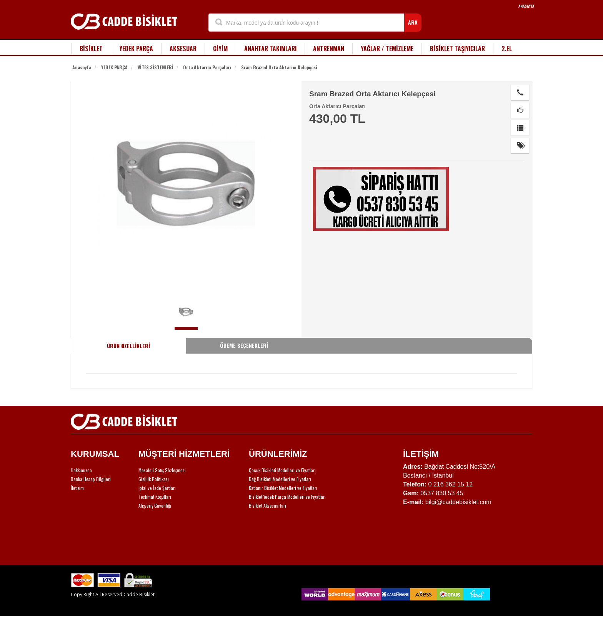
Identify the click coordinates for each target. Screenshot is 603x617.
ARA (413, 22)
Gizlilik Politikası (153, 479)
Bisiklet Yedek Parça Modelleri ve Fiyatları (287, 496)
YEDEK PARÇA (136, 48)
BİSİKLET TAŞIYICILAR (457, 48)
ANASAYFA (526, 6)
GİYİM (220, 48)
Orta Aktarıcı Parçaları (207, 67)
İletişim (77, 488)
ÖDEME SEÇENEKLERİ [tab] (244, 345)
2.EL (506, 48)
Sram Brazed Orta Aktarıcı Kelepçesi (279, 67)
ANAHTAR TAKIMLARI (270, 48)
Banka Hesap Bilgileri (91, 479)
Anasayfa (81, 67)
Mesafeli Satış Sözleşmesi (162, 470)
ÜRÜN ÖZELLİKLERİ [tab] (128, 346)
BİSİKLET (91, 48)
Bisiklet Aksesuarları (267, 505)
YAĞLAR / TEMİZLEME (387, 48)
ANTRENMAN (328, 48)
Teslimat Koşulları (154, 496)
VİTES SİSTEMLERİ (155, 67)
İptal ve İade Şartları (157, 488)
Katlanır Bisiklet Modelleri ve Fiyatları (283, 488)
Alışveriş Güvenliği (154, 505)
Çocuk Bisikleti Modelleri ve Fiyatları (282, 470)
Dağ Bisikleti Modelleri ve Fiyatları (280, 479)
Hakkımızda (81, 470)
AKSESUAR (183, 48)
